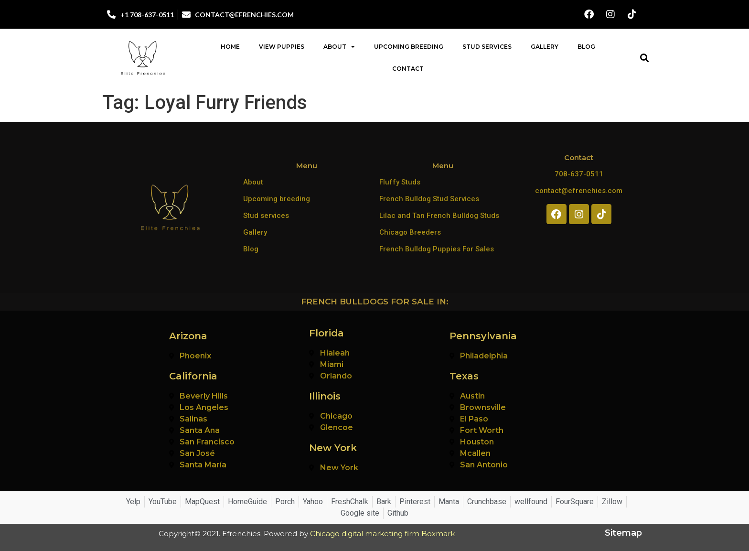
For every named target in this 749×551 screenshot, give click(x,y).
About (339, 46)
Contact (408, 68)
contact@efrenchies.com (578, 190)
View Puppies (281, 46)
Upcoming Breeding (408, 46)
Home (230, 46)
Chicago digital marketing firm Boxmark (382, 533)
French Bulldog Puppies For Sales (436, 249)
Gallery (544, 46)
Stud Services (487, 46)
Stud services (266, 215)
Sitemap (623, 533)
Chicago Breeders (410, 232)
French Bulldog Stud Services (429, 198)
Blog (586, 46)
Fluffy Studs (399, 182)
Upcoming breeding (276, 198)
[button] (644, 58)
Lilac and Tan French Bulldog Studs (439, 215)
